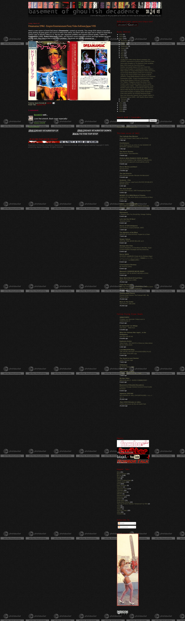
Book (118, 477)
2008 (121, 111)
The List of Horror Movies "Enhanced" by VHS (132, 504)
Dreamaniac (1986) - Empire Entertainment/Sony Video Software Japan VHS (62, 26)
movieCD (120, 514)
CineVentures (124, 143)
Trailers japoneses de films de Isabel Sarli (133, 404)
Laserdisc (120, 490)
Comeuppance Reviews (128, 264)
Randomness (121, 495)
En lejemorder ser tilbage (129, 326)
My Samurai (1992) (126, 266)
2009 (121, 109)
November (124, 42)
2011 (121, 105)
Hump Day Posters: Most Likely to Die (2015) (134, 138)
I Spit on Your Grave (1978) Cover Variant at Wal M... (136, 74)
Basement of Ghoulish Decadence (132, 385)
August (123, 48)
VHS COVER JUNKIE (127, 371)
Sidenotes (120, 497)
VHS (118, 507)
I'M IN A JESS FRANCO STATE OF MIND (134, 158)
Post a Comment (33, 126)
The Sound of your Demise (129, 358)
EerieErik (38, 115)
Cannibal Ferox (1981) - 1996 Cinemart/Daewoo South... (137, 86)
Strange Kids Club (126, 246)
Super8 (119, 499)
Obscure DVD (121, 492)
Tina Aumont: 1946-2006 (127, 303)
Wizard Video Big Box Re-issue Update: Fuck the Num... (137, 89)
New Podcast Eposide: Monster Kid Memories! (134, 175)
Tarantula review (125, 221)
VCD (118, 505)
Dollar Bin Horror (126, 284)
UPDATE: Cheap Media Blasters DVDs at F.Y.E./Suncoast (137, 76)
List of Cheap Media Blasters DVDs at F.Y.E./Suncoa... (136, 72)
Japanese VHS (41, 104)
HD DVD (120, 487)
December (124, 40)
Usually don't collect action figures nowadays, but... (135, 59)
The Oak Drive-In (126, 173)
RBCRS (119, 494)
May (122, 54)
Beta (118, 472)
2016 (121, 34)
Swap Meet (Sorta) (123, 502)
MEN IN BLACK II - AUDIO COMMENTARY (133, 380)
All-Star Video (125, 378)
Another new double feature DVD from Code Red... (135, 67)
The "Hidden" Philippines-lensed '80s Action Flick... (135, 82)
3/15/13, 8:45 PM (39, 123)
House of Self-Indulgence (129, 226)
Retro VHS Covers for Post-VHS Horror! (132, 65)
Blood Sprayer (121, 473)
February (124, 99)
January (123, 101)
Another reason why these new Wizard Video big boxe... (137, 87)
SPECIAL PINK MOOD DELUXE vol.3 (132, 241)
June (122, 52)
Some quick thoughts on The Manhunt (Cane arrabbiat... (137, 63)
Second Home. (124, 169)
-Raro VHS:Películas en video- (130, 402)
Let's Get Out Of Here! (127, 219)
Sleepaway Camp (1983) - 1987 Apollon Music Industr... (137, 97)
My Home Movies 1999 (127, 367)
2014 (121, 36)
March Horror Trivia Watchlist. (129, 153)
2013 (121, 38)
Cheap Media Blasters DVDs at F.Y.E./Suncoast (134, 80)
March (123, 57)
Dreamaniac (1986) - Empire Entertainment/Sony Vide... (137, 78)
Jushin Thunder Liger (126, 360)
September (124, 46)
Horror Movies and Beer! (128, 167)
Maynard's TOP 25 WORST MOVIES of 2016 (134, 273)
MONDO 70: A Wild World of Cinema (132, 195)
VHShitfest (123, 365)
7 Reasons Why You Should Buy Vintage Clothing (135, 214)
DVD (118, 483)
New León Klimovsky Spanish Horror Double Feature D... (137, 95)
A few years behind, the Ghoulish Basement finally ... (136, 93)
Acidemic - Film (125, 180)
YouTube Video (122, 510)
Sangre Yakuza (125, 239)
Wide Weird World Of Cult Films (131, 278)
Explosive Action (126, 341)
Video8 (119, 509)
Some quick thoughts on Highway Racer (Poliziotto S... (136, 91)
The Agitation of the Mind (129, 232)
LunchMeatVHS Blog (127, 349)
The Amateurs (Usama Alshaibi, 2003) (132, 227)
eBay (118, 512)
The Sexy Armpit (125, 188)
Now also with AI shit (126, 336)
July (122, 50)
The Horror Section (126, 151)
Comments (123, 527)
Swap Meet (120, 500)
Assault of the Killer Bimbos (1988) (131, 373)
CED (118, 478)
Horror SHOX (124, 254)
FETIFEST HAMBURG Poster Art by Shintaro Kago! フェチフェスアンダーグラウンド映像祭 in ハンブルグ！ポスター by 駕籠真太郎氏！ (136, 258)
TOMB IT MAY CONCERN (128, 204)
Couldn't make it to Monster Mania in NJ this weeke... (136, 84)
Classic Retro (121, 482)
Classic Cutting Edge (124, 480)
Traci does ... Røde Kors (127, 327)
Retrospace (124, 212)
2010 (121, 107)
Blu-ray (119, 475)
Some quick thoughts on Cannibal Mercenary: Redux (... (137, 69)
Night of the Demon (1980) (128, 280)
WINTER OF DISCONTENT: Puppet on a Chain (135, 234)
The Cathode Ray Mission (129, 136)
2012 (121, 103)
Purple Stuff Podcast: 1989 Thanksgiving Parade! (135, 190)
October (123, 44)
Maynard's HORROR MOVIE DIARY (132, 271)
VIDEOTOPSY (124, 317)
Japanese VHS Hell (126, 393)
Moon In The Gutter (126, 302)
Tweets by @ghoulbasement (127, 127)
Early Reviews (121, 485)
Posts (121, 523)
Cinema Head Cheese (127, 293)
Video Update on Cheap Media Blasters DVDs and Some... (138, 71)
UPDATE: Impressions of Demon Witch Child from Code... (137, 61)
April (122, 56)
